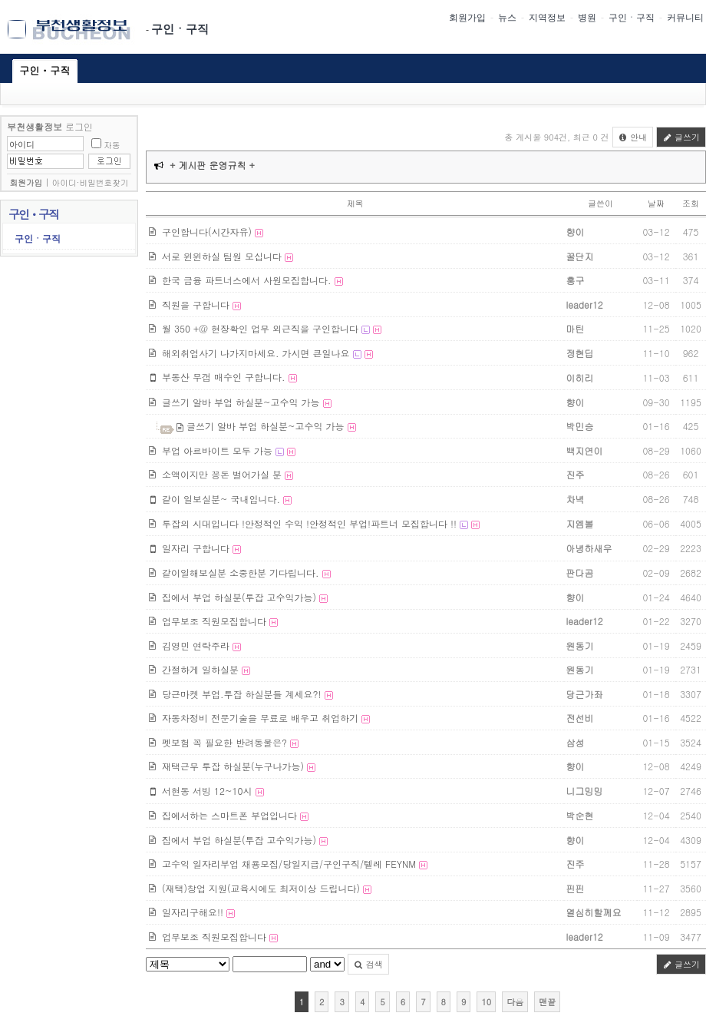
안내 (633, 137)
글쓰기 (681, 137)
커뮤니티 (685, 17)
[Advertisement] (69, 533)
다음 (514, 1002)
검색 (368, 964)
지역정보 (547, 17)
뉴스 (507, 17)
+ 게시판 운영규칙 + (212, 164)
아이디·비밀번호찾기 (90, 182)
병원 (587, 17)
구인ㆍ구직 (180, 29)
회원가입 (467, 17)
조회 (690, 203)
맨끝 (547, 1002)
